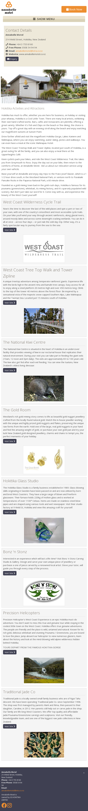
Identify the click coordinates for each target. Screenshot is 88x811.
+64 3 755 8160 (25, 44)
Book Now (74, 9)
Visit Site (10, 229)
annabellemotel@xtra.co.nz (29, 50)
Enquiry (12, 58)
